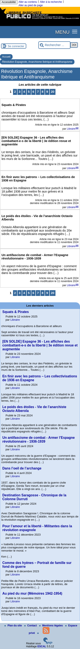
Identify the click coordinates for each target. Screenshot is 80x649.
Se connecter (16, 46)
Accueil (6, 56)
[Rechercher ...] (54, 45)
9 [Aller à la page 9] (47, 91)
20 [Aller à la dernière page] (52, 91)
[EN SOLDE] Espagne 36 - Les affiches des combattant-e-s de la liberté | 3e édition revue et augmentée (40, 345)
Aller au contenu (28, 1)
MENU (62, 32)
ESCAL (42, 646)
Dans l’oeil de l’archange (21, 468)
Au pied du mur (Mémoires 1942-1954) (32, 593)
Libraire (71, 128)
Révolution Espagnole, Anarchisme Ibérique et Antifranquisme (37, 61)
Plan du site (13, 625)
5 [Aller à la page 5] (29, 91)
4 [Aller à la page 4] (24, 91)
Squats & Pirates (15, 312)
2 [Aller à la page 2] (15, 91)
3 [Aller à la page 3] (19, 91)
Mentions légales (51, 625)
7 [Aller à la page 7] (38, 91)
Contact (31, 625)
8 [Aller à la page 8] (42, 91)
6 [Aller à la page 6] (33, 91)
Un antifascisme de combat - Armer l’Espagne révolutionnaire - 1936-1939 (38, 439)
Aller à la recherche (51, 1)
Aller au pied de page (31, 5)
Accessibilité (9, 2)
